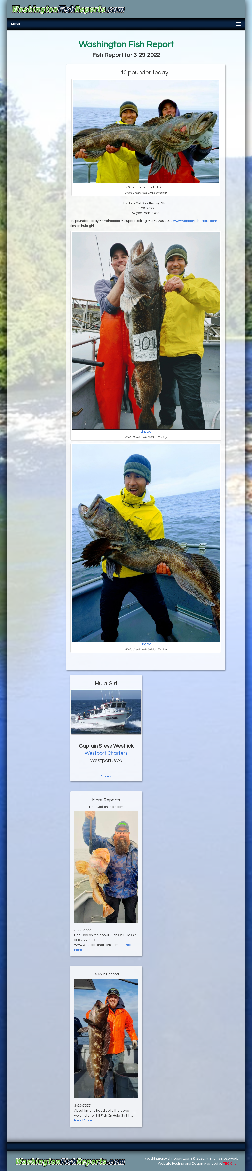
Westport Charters (106, 753)
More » (106, 776)
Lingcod (146, 431)
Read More (83, 1120)
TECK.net (230, 1163)
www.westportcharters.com (195, 221)
